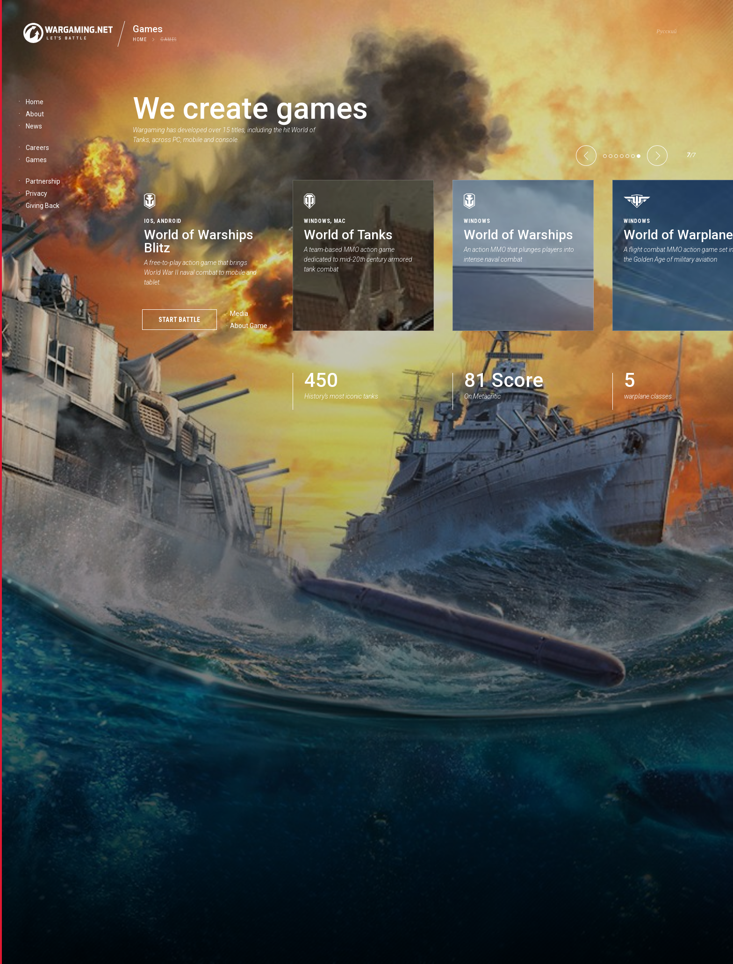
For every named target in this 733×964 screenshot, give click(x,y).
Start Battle (179, 319)
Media (239, 313)
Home (140, 39)
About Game (248, 325)
